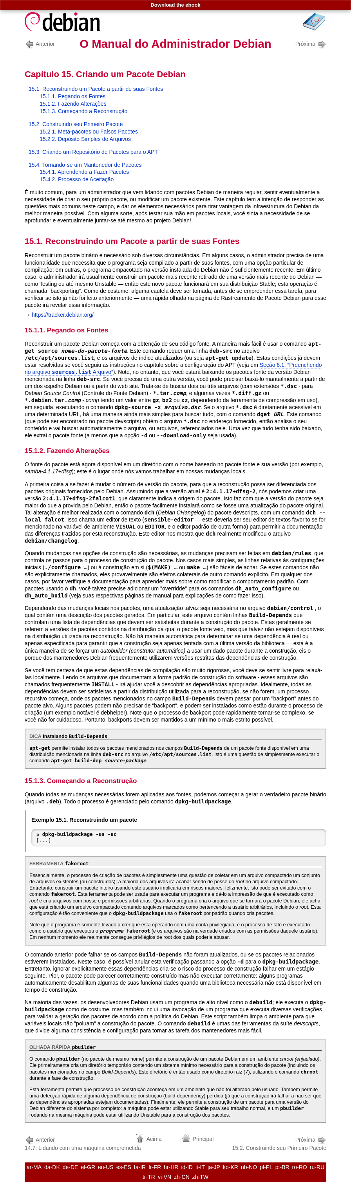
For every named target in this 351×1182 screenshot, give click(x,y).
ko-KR (230, 1167)
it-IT (200, 1167)
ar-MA (34, 1167)
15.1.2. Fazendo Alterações (73, 104)
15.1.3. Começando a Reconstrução (83, 111)
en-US (106, 1167)
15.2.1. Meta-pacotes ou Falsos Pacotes (89, 131)
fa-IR (140, 1167)
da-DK (52, 1167)
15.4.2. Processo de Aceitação (77, 179)
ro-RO (299, 1167)
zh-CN (182, 1177)
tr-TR (149, 1177)
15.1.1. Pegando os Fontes (72, 96)
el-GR (88, 1167)
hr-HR (171, 1167)
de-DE (70, 1167)
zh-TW (200, 1177)
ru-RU (317, 1167)
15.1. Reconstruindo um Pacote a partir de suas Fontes (96, 89)
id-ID (187, 1167)
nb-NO (249, 1167)
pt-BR (282, 1167)
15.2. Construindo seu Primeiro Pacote (76, 124)
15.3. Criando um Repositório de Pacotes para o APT (93, 152)
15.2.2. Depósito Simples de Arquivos (85, 139)
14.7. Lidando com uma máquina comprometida (83, 1143)
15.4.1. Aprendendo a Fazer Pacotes (84, 172)
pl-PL (266, 1167)
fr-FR (154, 1167)
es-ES (123, 1167)
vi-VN (164, 1177)
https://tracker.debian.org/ (63, 315)
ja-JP (214, 1167)
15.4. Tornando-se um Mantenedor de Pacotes (85, 165)
